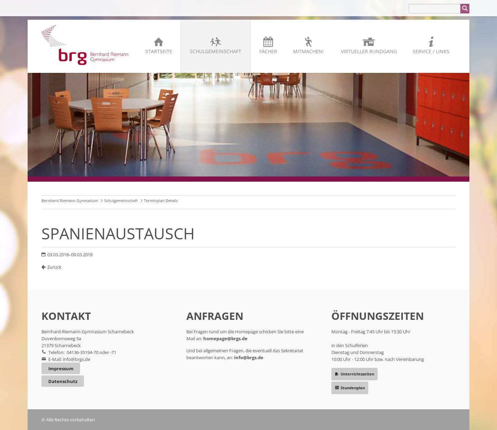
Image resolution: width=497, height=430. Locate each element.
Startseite (158, 51)
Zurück (54, 267)
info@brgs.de (76, 359)
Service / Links (431, 51)
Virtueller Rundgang (369, 51)
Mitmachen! (308, 51)
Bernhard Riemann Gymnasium (69, 200)
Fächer (268, 51)
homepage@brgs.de (225, 338)
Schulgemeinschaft (215, 51)
